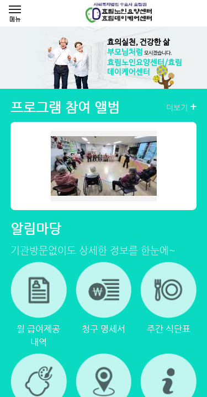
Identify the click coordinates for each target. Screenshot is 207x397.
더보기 (181, 106)
